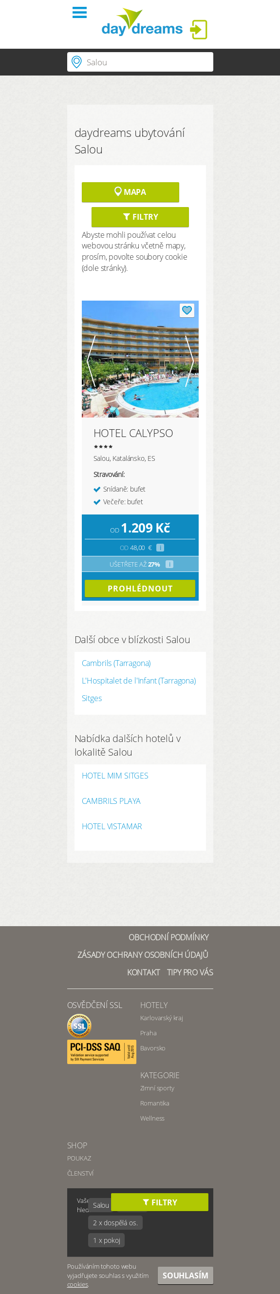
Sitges (92, 698)
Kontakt (143, 972)
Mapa (130, 192)
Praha (148, 1032)
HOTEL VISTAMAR (112, 827)
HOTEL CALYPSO (133, 432)
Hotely (154, 1005)
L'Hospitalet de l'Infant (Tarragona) (139, 681)
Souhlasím (185, 1275)
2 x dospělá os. (115, 1222)
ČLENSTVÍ (80, 1173)
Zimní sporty (157, 1088)
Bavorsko (153, 1048)
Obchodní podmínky (168, 937)
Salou (101, 1205)
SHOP (77, 1145)
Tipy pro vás (190, 972)
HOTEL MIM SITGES (115, 776)
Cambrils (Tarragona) (116, 663)
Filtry (140, 216)
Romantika (155, 1103)
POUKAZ (79, 1158)
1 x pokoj (106, 1240)
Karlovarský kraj (161, 1017)
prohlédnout (140, 588)
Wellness (152, 1118)
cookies (77, 1284)
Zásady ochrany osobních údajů (142, 955)
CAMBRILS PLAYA (111, 801)
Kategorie (160, 1075)
